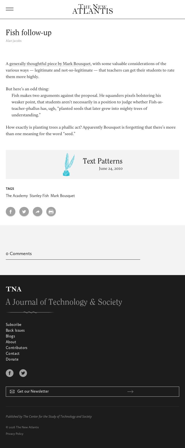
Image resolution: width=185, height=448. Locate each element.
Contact (13, 354)
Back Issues (15, 331)
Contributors (16, 348)
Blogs (10, 336)
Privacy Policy (14, 433)
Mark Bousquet (63, 196)
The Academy (17, 196)
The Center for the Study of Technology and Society (57, 416)
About (11, 342)
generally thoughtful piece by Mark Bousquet (50, 64)
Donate (12, 360)
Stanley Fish (39, 196)
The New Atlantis (27, 427)
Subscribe (14, 325)
